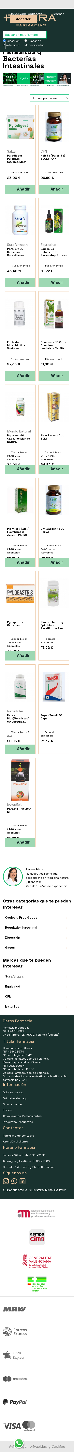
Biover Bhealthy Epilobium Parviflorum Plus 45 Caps (52, 625)
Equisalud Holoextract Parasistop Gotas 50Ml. (53, 252)
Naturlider (37, 1006)
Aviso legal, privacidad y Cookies (37, 1446)
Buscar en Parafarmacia (11, 43)
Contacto (35, 14)
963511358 (18, 14)
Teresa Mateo (35, 869)
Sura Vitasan (37, 976)
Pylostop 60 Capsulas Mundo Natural (18, 438)
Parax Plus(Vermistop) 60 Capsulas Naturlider (18, 718)
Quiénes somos (13, 1092)
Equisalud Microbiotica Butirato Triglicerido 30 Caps (17, 345)
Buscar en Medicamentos (34, 43)
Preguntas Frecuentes (18, 1122)
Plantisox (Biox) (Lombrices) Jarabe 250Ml (18, 532)
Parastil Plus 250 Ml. (19, 810)
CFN (37, 996)
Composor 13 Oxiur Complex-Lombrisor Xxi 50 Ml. (54, 345)
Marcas (58, 14)
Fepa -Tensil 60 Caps (51, 717)
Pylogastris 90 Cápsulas (17, 623)
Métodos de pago (15, 1098)
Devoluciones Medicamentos (22, 1116)
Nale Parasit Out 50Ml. (52, 437)
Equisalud (37, 986)
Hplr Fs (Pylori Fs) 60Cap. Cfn (53, 157)
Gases (37, 947)
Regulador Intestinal (37, 927)
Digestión (37, 937)
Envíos (7, 1110)
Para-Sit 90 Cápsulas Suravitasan (15, 252)
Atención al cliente (15, 1141)
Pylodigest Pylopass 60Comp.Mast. (17, 158)
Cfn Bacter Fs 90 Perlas (52, 530)
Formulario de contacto (18, 1135)
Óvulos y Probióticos (37, 917)
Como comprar (12, 1104)
